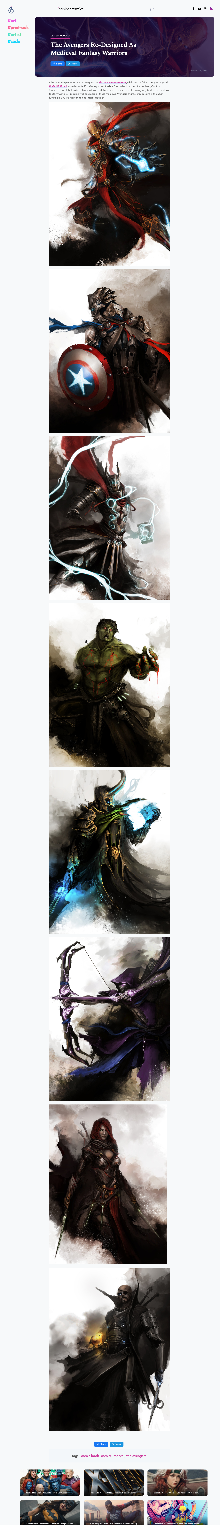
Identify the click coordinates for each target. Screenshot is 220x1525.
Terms (115, 1513)
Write (136, 1513)
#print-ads (18, 27)
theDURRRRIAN (58, 86)
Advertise (126, 1513)
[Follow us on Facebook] (193, 9)
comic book (90, 1455)
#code (14, 41)
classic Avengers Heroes (112, 82)
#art (12, 20)
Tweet (72, 63)
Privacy (105, 1513)
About (84, 1513)
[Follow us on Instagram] (205, 9)
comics (106, 1455)
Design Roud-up (60, 35)
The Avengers (136, 1455)
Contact (94, 1513)
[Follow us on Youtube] (199, 9)
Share (57, 63)
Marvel (119, 1455)
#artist (14, 34)
